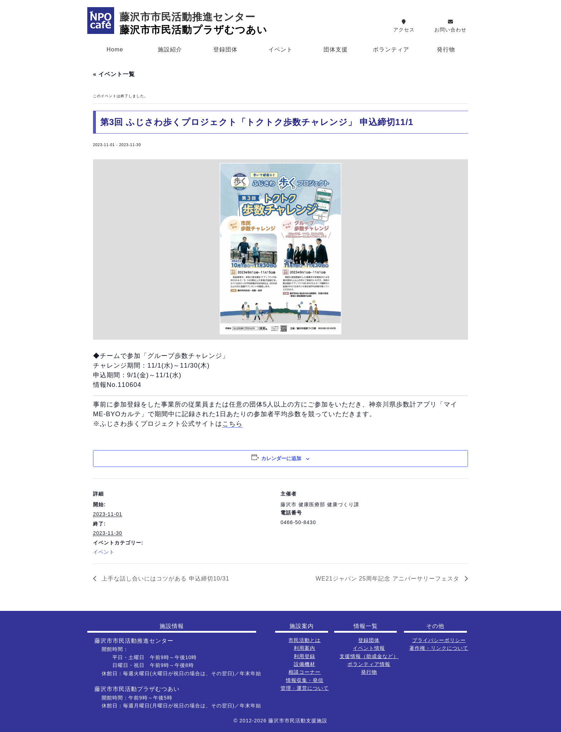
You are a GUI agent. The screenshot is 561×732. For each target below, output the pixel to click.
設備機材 (304, 664)
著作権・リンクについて (438, 648)
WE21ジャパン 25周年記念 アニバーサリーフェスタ (388, 579)
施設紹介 (170, 49)
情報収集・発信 (304, 680)
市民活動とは (304, 640)
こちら (232, 423)
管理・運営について (304, 688)
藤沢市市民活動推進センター (187, 17)
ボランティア (391, 49)
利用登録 (304, 656)
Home (115, 49)
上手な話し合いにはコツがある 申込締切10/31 (164, 579)
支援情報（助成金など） (369, 656)
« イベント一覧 (114, 74)
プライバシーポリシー (439, 640)
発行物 (446, 49)
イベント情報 (369, 648)
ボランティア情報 (368, 664)
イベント (280, 49)
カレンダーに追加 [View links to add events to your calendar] (281, 458)
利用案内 (304, 648)
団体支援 (335, 49)
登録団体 (225, 49)
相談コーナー (304, 672)
